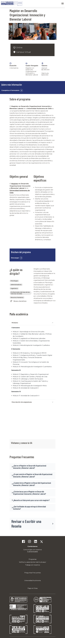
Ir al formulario (32, 551)
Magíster (14, 184)
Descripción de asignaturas (22, 402)
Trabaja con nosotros (32, 565)
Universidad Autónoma (32, 580)
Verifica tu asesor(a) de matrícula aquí (32, 562)
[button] (32, 466)
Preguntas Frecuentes (32, 573)
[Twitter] (41, 542)
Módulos (15, 323)
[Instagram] (29, 542)
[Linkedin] (35, 542)
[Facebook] (23, 542)
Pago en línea (32, 588)
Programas (32, 559)
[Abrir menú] (62, 3)
